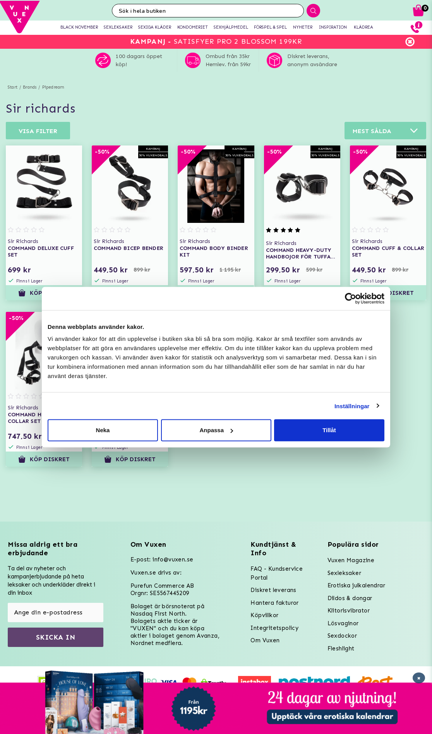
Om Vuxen (264, 640)
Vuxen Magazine (351, 560)
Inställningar (351, 405)
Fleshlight (341, 648)
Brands (29, 87)
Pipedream (53, 87)
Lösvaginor (343, 623)
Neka (103, 430)
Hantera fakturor (274, 602)
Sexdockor (342, 635)
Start (12, 87)
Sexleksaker (344, 573)
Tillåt (329, 430)
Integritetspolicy (274, 627)
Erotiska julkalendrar (356, 585)
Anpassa (216, 430)
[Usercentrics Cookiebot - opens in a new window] (350, 298)
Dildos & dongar (349, 598)
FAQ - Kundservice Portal (276, 573)
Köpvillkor (264, 615)
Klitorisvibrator (348, 610)
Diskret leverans (273, 590)
